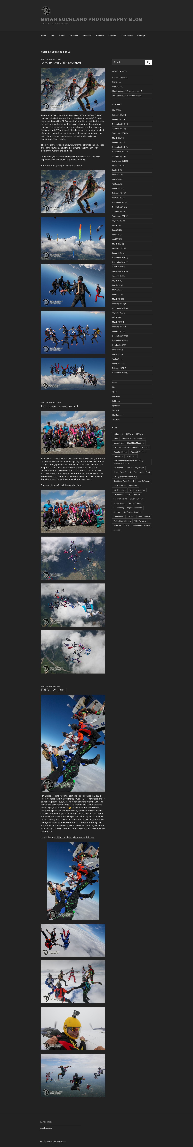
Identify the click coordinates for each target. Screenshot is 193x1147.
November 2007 (119, 340)
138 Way (129, 434)
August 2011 (117, 221)
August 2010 (117, 276)
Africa (115, 439)
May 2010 (116, 290)
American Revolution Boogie (133, 439)
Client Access (127, 35)
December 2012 (118, 147)
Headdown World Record (123, 481)
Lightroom (133, 485)
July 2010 (116, 281)
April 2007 (116, 359)
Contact (112, 35)
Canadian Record (120, 452)
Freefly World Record (122, 472)
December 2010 (119, 258)
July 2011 (115, 225)
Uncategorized (46, 1128)
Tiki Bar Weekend (53, 690)
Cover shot (118, 468)
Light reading (117, 86)
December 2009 (119, 308)
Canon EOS (118, 456)
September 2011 (119, 216)
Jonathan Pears (119, 485)
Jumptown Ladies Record (59, 406)
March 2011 (116, 244)
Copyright (141, 35)
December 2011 (118, 202)
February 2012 (118, 193)
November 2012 (118, 152)
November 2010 (119, 262)
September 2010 (119, 271)
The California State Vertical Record (126, 96)
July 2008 (116, 317)
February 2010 (118, 304)
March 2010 (117, 299)
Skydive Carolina (120, 499)
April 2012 (116, 184)
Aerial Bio (73, 35)
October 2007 (118, 345)
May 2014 (116, 110)
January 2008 (117, 331)
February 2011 (117, 248)
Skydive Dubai (119, 503)
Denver (129, 468)
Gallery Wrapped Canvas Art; (125, 477)
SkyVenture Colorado (132, 512)
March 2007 (117, 364)
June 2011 (116, 230)
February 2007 (118, 368)
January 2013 (117, 142)
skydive (137, 494)
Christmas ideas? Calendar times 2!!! (127, 91)
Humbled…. (116, 82)
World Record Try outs (141, 525)
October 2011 (117, 212)
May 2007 (116, 354)
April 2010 (116, 294)
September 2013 (119, 133)
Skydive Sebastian (134, 508)
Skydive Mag (118, 508)
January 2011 (117, 253)
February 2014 (118, 115)
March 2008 (117, 322)
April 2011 (116, 239)
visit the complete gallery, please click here (74, 837)
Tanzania (131, 516)
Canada (145, 447)
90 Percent (118, 434)
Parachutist (118, 494)
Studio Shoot (118, 516)
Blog (52, 35)
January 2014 (117, 119)
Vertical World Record (122, 521)
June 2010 (116, 285)
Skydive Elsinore (135, 503)
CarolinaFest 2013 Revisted (61, 63)
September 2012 (119, 161)
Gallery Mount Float (142, 472)
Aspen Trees (118, 443)
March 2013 (117, 138)
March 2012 (117, 188)
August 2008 (117, 313)
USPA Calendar (144, 516)
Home (43, 35)
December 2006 (119, 373)
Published (86, 35)
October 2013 (117, 129)
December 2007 (119, 336)
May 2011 (116, 235)
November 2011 (118, 207)
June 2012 (116, 175)
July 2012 (115, 170)
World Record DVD (121, 525)
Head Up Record (143, 481)
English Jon (139, 468)
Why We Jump (140, 521)
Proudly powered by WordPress (53, 1141)
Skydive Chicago (137, 499)
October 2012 (117, 156)
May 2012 (116, 179)
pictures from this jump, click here (66, 485)
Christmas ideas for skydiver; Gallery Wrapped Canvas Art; (128, 462)
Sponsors (100, 35)
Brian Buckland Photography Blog (92, 19)
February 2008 (118, 327)
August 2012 (117, 165)
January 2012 (117, 198)
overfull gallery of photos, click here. (65, 165)
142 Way (139, 434)
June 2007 (116, 350)
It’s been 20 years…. (120, 77)
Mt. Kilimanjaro (119, 490)
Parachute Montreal (137, 490)
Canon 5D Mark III (137, 452)
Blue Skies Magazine (135, 443)
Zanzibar (116, 530)
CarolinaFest (131, 456)
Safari (128, 494)
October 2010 (118, 267)
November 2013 (118, 124)
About (62, 35)
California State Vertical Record (126, 447)
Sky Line (116, 512)
